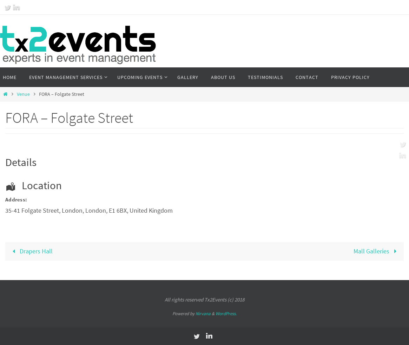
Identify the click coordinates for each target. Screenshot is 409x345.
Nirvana (203, 314)
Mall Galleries (377, 251)
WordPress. (226, 314)
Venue (23, 94)
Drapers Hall (30, 251)
